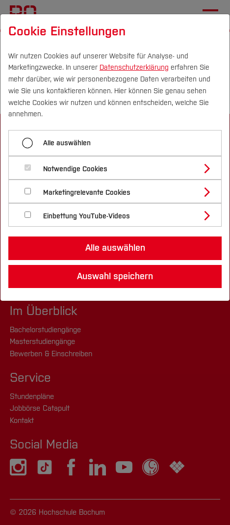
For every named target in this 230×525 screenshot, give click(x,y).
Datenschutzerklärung (134, 67)
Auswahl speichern (115, 276)
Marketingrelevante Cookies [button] (86, 192)
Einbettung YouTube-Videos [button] (86, 216)
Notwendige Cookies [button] (75, 169)
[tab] (119, 168)
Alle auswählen (67, 143)
